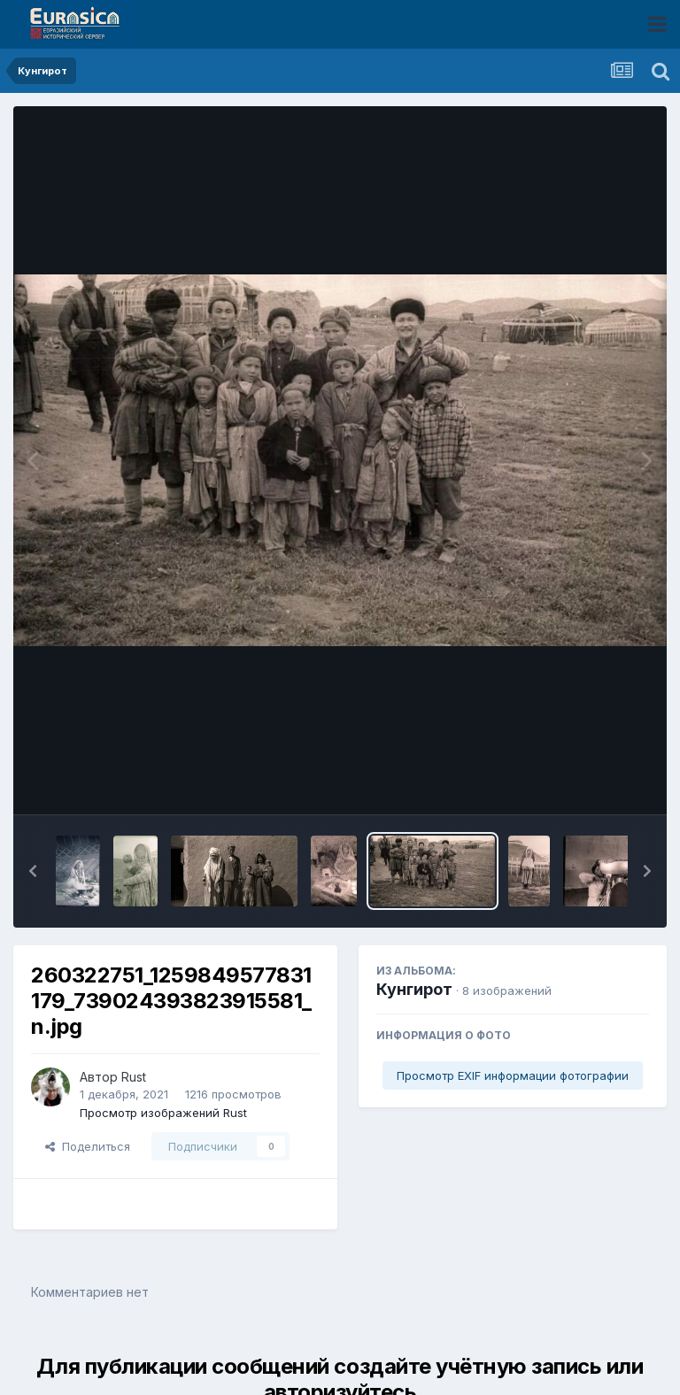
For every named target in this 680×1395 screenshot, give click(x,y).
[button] (32, 871)
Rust (133, 1076)
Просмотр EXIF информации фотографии (513, 1075)
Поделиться (87, 1146)
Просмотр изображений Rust (163, 1113)
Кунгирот (414, 989)
